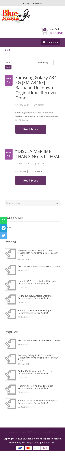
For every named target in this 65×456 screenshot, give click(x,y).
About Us (13, 431)
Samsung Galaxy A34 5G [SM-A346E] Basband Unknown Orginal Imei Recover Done (38, 253)
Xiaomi (8, 227)
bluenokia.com (31, 438)
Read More (30, 129)
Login (26, 3)
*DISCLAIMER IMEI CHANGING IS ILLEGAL (39, 266)
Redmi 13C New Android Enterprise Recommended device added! (35, 297)
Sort (8, 67)
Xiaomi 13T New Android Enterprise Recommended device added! (35, 311)
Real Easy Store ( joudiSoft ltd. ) (39, 442)
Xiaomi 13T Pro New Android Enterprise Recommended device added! (37, 282)
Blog (7, 49)
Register (37, 3)
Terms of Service (29, 431)
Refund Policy (48, 431)
